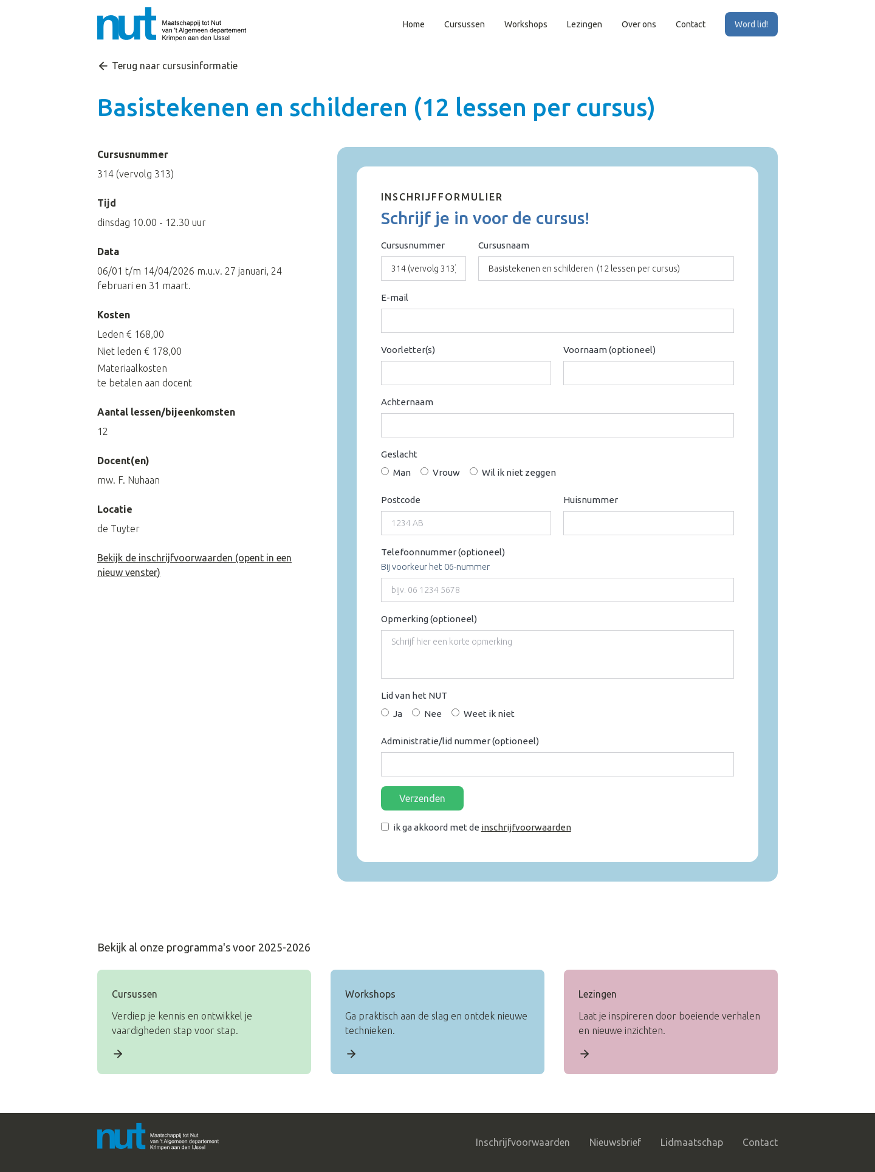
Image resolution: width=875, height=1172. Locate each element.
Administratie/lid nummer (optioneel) (460, 741)
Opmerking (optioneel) (429, 619)
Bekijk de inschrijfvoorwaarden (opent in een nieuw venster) (194, 565)
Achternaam (407, 402)
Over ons (639, 24)
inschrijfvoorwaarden (526, 827)
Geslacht (399, 454)
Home (414, 24)
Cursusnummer (413, 245)
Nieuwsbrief (615, 1142)
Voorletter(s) (408, 349)
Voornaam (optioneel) (609, 349)
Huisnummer (590, 500)
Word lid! (751, 24)
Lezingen (584, 24)
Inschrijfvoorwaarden (523, 1142)
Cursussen (464, 24)
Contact (690, 24)
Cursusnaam (503, 245)
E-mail (394, 297)
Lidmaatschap (692, 1142)
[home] (171, 24)
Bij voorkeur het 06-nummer (435, 566)
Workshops (525, 24)
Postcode (400, 500)
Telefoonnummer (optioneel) (443, 552)
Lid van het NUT (414, 695)
